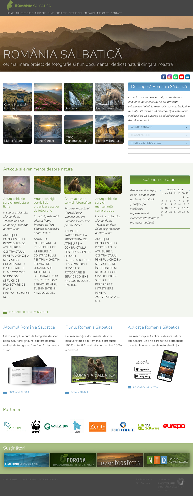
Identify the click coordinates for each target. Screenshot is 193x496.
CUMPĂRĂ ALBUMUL (20, 392)
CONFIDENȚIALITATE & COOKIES (39, 479)
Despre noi (75, 13)
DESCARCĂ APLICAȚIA (145, 387)
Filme (51, 13)
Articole (40, 13)
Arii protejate (24, 13)
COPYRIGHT (10, 479)
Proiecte (61, 13)
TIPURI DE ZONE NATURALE (159, 142)
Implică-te (103, 13)
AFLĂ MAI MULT (79, 392)
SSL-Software (143, 483)
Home (10, 13)
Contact (116, 13)
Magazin (89, 13)
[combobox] (159, 151)
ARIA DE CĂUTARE (159, 127)
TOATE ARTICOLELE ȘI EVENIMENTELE (29, 312)
